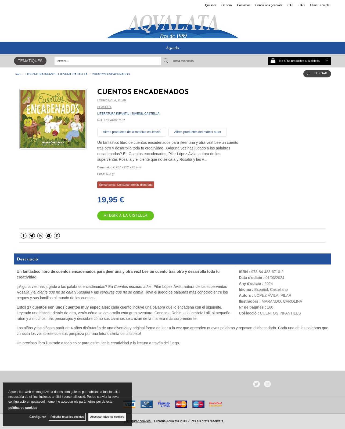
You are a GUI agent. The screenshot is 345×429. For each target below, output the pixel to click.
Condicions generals (268, 5)
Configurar (38, 417)
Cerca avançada (183, 60)
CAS (302, 5)
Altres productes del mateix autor (197, 132)
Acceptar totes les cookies (107, 416)
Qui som (210, 5)
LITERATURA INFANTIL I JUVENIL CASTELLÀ (128, 113)
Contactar (243, 5)
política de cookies (22, 408)
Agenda (172, 48)
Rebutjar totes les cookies (67, 416)
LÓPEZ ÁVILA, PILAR (111, 100)
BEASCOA (104, 107)
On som (226, 5)
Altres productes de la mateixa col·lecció (131, 132)
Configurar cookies (137, 421)
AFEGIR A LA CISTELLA (126, 216)
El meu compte (320, 5)
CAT (290, 5)
